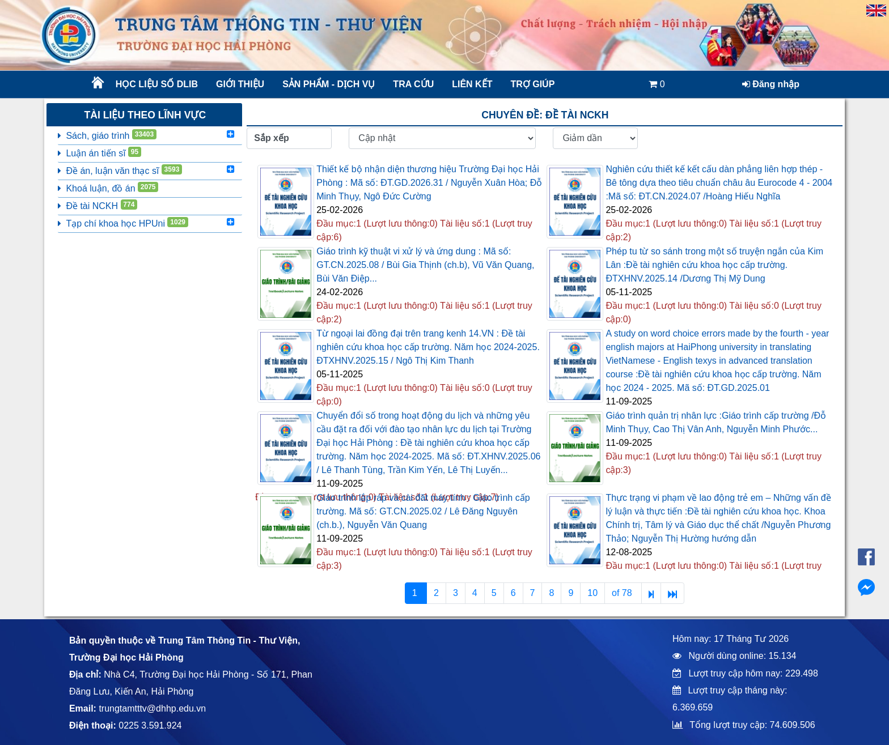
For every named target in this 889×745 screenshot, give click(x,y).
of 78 (623, 593)
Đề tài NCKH (97, 205)
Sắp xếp (271, 138)
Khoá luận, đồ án (108, 187)
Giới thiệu (240, 84)
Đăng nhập (770, 84)
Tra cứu (413, 84)
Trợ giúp (532, 84)
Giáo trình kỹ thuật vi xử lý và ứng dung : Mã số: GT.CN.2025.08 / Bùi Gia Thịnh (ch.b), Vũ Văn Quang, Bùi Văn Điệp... (425, 264)
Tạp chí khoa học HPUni (123, 222)
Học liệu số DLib (157, 84)
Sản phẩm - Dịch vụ (327, 84)
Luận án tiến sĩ (99, 152)
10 (592, 593)
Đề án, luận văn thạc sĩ (120, 170)
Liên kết (472, 84)
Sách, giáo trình (107, 135)
